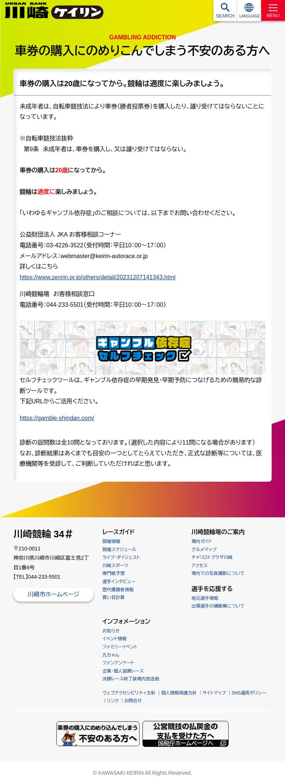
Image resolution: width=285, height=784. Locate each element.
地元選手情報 (204, 598)
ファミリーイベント (119, 647)
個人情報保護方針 (179, 693)
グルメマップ (203, 549)
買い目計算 (113, 597)
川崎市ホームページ (53, 594)
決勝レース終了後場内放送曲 (130, 678)
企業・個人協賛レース (123, 671)
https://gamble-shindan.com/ (57, 418)
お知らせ (110, 631)
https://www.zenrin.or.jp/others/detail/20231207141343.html (98, 277)
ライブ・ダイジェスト (121, 557)
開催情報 (111, 541)
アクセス (199, 565)
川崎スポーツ (115, 565)
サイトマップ (214, 693)
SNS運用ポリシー (249, 693)
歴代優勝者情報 (118, 589)
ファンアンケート (118, 663)
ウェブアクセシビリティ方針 (128, 693)
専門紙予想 (113, 573)
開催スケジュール (119, 549)
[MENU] (273, 10)
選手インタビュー (118, 581)
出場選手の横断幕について (218, 606)
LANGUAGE (249, 16)
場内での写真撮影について (218, 573)
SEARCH (225, 16)
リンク (112, 700)
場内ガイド (201, 541)
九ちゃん (110, 655)
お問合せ (133, 700)
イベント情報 (114, 638)
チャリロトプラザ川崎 (212, 557)
